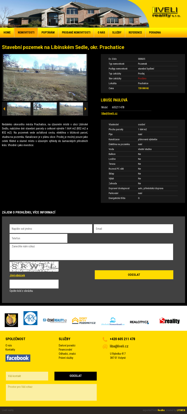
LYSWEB (181, 410)
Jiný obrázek (17, 275)
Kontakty (10, 349)
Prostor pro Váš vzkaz (51, 392)
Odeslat (76, 375)
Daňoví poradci (67, 345)
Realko (161, 410)
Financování (65, 349)
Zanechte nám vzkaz (91, 252)
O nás (8, 345)
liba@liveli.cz (109, 113)
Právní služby (66, 357)
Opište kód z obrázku (21, 290)
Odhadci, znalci (67, 353)
